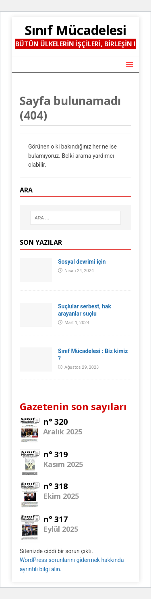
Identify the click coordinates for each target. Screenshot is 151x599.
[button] (128, 64)
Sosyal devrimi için (81, 261)
